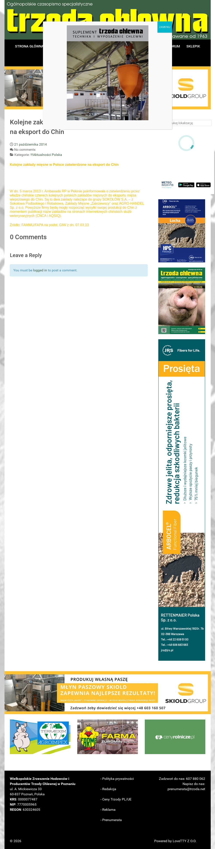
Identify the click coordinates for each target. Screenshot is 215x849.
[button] (181, 230)
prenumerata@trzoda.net (186, 789)
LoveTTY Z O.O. (184, 841)
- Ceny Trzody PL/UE (116, 799)
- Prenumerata (111, 820)
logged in (40, 270)
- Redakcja (108, 789)
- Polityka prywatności (117, 779)
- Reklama (108, 810)
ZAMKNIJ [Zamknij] (164, 27)
